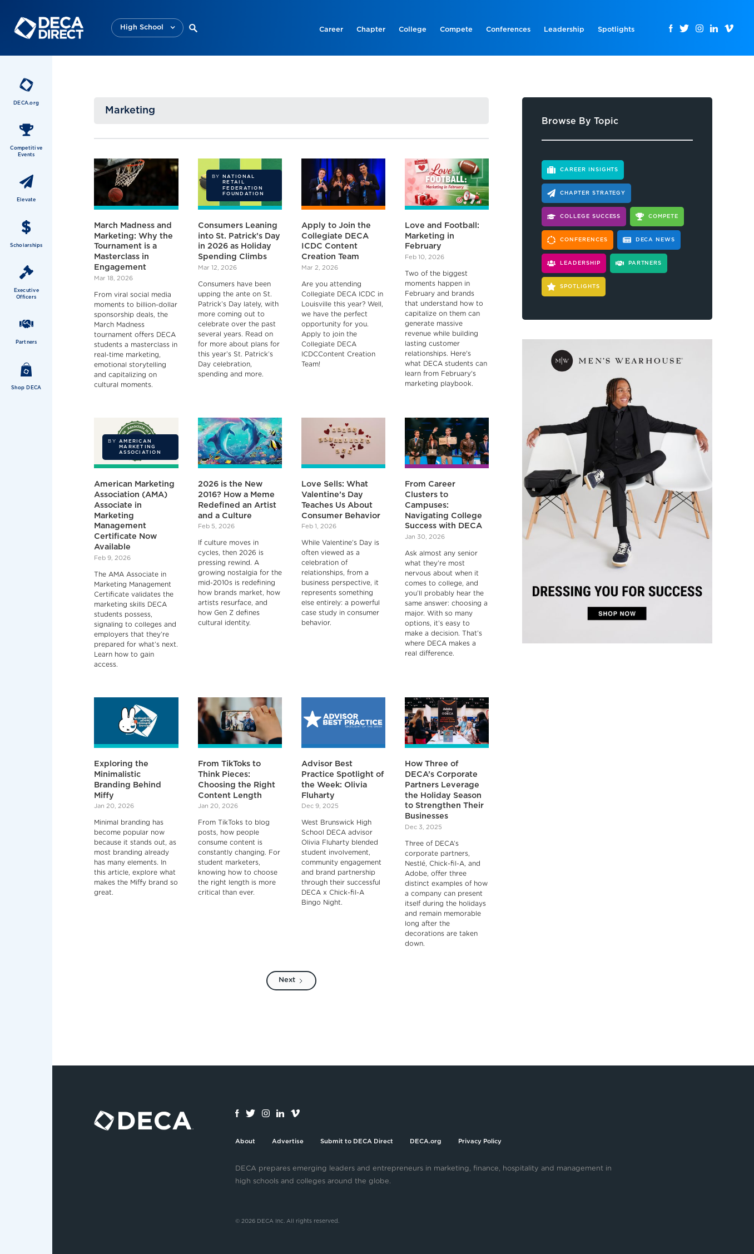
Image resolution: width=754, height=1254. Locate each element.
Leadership (564, 29)
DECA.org (426, 1141)
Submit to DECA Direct (356, 1141)
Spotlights (616, 29)
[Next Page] (291, 980)
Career (331, 29)
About (245, 1141)
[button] (147, 28)
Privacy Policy (480, 1141)
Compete (456, 29)
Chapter (370, 29)
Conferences (508, 29)
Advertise (288, 1141)
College (412, 29)
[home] (48, 28)
